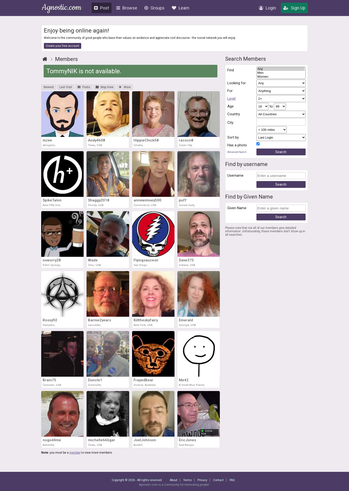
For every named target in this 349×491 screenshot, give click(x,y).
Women (281, 77)
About (173, 480)
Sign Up (294, 7)
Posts (84, 87)
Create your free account (62, 46)
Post (101, 7)
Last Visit (65, 87)
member (74, 452)
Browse (126, 7)
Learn (180, 7)
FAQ (232, 480)
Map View (104, 87)
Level (231, 98)
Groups (154, 7)
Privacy (202, 480)
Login (267, 7)
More (125, 87)
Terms (187, 480)
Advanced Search (236, 152)
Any (281, 69)
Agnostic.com (61, 8)
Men (281, 73)
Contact (218, 480)
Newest (49, 87)
